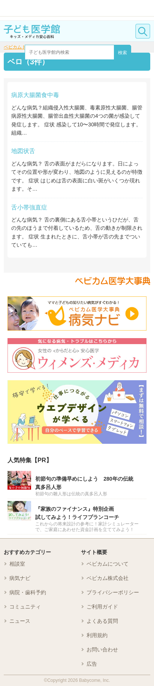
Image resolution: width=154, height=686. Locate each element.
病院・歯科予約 (27, 592)
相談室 (17, 564)
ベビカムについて (108, 564)
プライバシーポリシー (113, 592)
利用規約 (97, 635)
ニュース (19, 621)
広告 (92, 664)
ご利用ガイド (102, 607)
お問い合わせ (102, 650)
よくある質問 (102, 621)
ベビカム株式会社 (108, 578)
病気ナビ (19, 578)
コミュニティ (25, 607)
